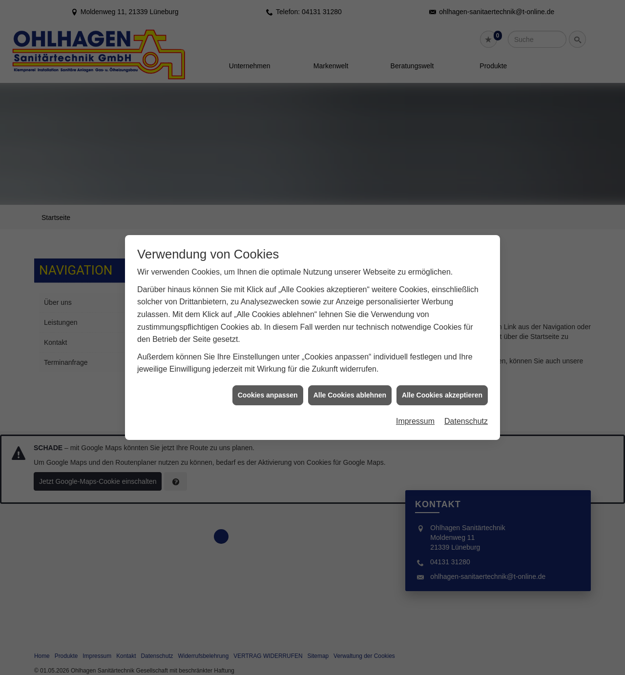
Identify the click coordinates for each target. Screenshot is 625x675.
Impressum (415, 412)
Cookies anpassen (268, 386)
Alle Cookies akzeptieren (442, 386)
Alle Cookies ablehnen (349, 386)
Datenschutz (466, 412)
